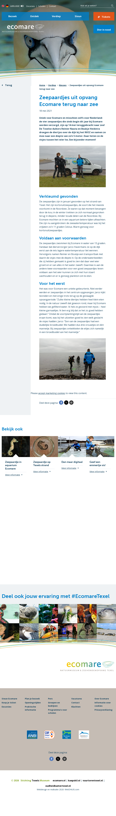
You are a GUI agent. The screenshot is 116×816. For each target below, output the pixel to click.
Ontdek (34, 16)
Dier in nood (104, 29)
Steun (78, 16)
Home (42, 85)
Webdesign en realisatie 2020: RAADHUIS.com (58, 789)
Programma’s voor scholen (57, 711)
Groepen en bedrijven (54, 704)
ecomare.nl (59, 780)
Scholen (41, 6)
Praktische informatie (30, 708)
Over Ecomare (102, 698)
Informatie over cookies (103, 704)
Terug (8, 85)
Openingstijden (33, 702)
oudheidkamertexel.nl (58, 786)
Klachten (75, 706)
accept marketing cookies (51, 393)
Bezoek (12, 16)
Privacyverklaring (103, 710)
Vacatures (76, 698)
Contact (52, 6)
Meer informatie (12, 474)
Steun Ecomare (9, 698)
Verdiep (56, 16)
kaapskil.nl (74, 780)
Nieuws (63, 85)
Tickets (106, 16)
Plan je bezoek (32, 698)
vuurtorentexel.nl (93, 780)
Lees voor (16, 5)
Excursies (30, 6)
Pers (50, 698)
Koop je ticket (9, 702)
